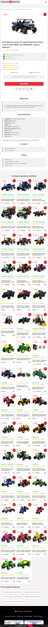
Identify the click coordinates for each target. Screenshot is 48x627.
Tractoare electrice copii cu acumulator (14, 601)
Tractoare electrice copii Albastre (12, 597)
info (14, 203)
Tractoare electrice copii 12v (32, 597)
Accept (30, 625)
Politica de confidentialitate (24, 616)
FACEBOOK (19, 611)
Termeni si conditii (10, 616)
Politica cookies (38, 616)
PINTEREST (28, 611)
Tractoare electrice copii (7, 9)
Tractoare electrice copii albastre (12, 592)
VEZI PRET (24, 84)
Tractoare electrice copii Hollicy (23, 9)
